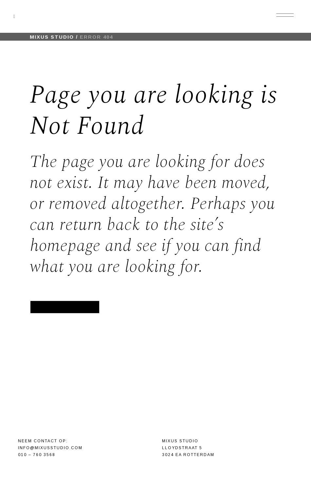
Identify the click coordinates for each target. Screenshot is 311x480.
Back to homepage (65, 307)
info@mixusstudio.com (50, 448)
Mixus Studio (52, 37)
